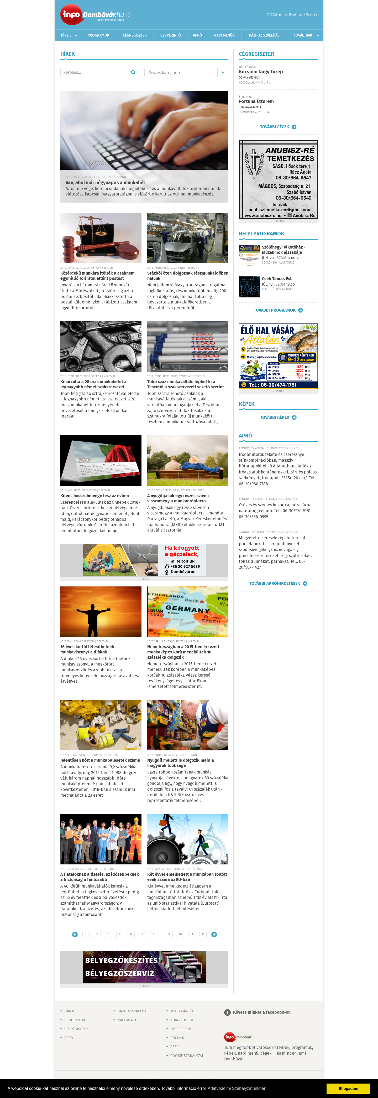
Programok (98, 35)
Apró (197, 35)
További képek (274, 417)
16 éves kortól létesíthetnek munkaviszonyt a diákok (87, 650)
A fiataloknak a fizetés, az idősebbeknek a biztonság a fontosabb (99, 877)
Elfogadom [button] (348, 1088)
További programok (275, 310)
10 (180, 934)
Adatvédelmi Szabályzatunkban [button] (237, 1088)
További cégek (274, 127)
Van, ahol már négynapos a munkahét (105, 183)
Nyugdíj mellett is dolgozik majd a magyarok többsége (180, 763)
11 (191, 934)
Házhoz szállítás (264, 35)
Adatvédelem (181, 1020)
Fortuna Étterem (256, 101)
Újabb (75, 934)
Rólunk (177, 1038)
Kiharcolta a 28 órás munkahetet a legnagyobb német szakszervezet (93, 384)
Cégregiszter (135, 35)
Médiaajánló (181, 1011)
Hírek (66, 35)
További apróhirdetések (274, 583)
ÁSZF (174, 1047)
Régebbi (214, 934)
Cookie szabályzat (186, 1056)
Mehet (133, 72)
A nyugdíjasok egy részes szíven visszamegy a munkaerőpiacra (178, 498)
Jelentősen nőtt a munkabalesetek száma (100, 760)
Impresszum (181, 1029)
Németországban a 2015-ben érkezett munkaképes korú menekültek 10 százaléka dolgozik (183, 652)
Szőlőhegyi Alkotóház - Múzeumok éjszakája (284, 250)
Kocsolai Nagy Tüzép (261, 72)
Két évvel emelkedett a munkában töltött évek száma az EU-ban (187, 877)
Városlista (128, 15)
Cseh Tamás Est (277, 279)
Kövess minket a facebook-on (262, 1012)
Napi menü (126, 1020)
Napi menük (224, 35)
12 (203, 934)
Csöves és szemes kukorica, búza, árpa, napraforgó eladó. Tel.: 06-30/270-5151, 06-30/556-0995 (276, 511)
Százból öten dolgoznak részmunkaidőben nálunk (187, 276)
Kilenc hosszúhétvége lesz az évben (94, 496)
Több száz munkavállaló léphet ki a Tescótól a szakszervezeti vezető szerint (185, 384)
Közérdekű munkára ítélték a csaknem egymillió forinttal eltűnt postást (97, 276)
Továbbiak (303, 35)
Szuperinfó (170, 35)
